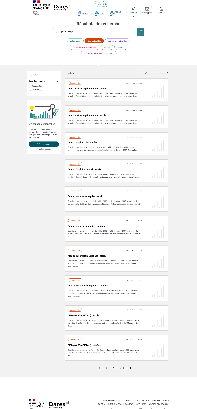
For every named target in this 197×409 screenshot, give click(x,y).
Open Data (141, 404)
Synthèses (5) (37, 90)
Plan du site (143, 400)
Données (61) (37, 86)
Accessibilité (128, 400)
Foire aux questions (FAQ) (110, 404)
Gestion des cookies (158, 404)
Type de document (37, 81)
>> (134, 367)
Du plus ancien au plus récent (154, 73)
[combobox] (98, 32)
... (120, 367)
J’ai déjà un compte (43, 150)
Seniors (120, 47)
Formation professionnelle (84, 47)
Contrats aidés (94, 41)
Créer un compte (44, 145)
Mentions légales (111, 400)
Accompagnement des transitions (98, 53)
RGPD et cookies (159, 400)
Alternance (75, 41)
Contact (129, 404)
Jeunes (107, 47)
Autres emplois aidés (117, 41)
